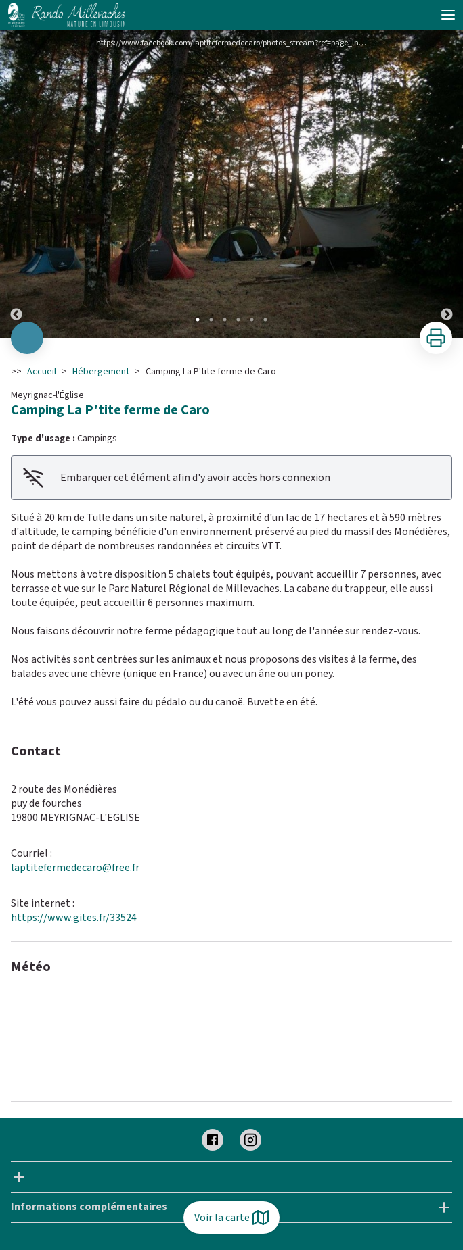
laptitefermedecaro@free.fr (75, 867)
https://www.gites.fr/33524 (74, 917)
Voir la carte (231, 1217)
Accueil (41, 371)
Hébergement (100, 371)
